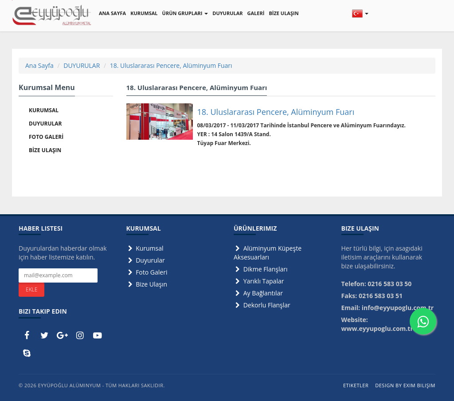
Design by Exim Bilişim (405, 385)
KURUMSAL (143, 13)
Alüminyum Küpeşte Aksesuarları (267, 252)
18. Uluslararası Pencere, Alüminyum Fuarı (171, 65)
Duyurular (145, 260)
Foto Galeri (147, 272)
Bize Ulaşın (147, 284)
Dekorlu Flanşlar (262, 305)
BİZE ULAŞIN (283, 13)
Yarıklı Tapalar (259, 281)
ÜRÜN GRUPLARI (185, 13)
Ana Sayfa (39, 65)
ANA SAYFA (112, 13)
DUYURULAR (227, 13)
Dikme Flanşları (261, 269)
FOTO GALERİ (46, 137)
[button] (360, 13)
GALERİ (256, 13)
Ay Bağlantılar (258, 293)
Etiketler (355, 385)
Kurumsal (145, 248)
